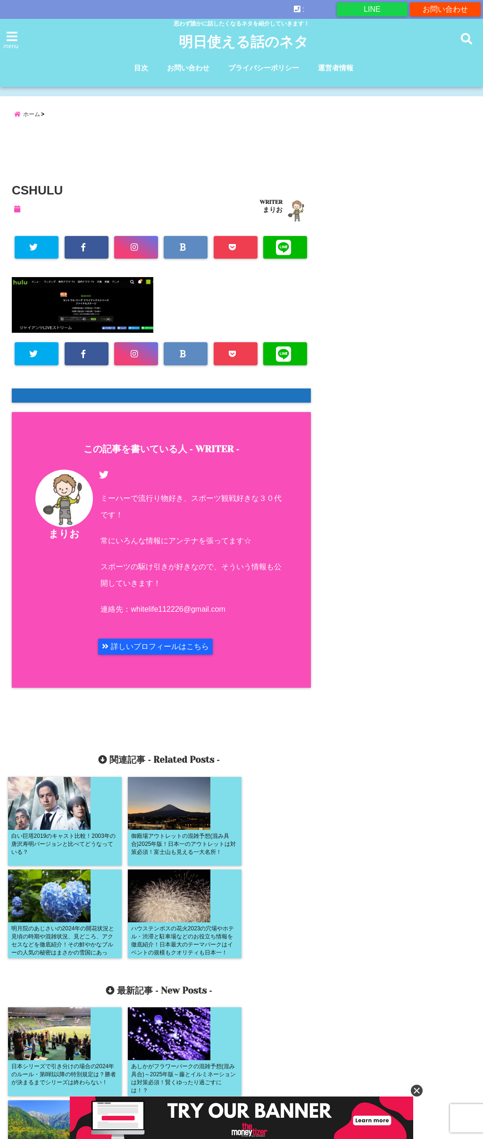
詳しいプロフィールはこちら (155, 646)
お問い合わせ (445, 9)
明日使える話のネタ (243, 42)
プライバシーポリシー (263, 68)
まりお (273, 209)
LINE (372, 9)
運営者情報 (335, 68)
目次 (141, 68)
